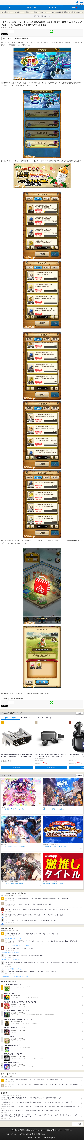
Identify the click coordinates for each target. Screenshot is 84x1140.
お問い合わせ (15, 1130)
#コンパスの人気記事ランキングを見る (11, 938)
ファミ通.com (59, 1130)
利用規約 (22, 1130)
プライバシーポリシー (39, 1130)
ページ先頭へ (78, 1124)
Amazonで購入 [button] (17, 768)
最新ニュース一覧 (31, 12)
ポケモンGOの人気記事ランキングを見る (12, 969)
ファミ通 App (7, 3)
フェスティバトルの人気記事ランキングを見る (13, 959)
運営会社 (29, 1130)
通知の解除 (50, 1130)
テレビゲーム (50, 718)
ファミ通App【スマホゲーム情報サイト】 (12, 12)
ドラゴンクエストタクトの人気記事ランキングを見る (15, 976)
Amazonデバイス (37, 718)
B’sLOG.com (68, 1130)
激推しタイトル (45, 16)
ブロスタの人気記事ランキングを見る (11, 952)
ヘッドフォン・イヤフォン (10, 718)
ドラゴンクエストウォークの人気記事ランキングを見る (15, 945)
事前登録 (36, 16)
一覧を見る (79, 713)
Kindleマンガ (25, 718)
